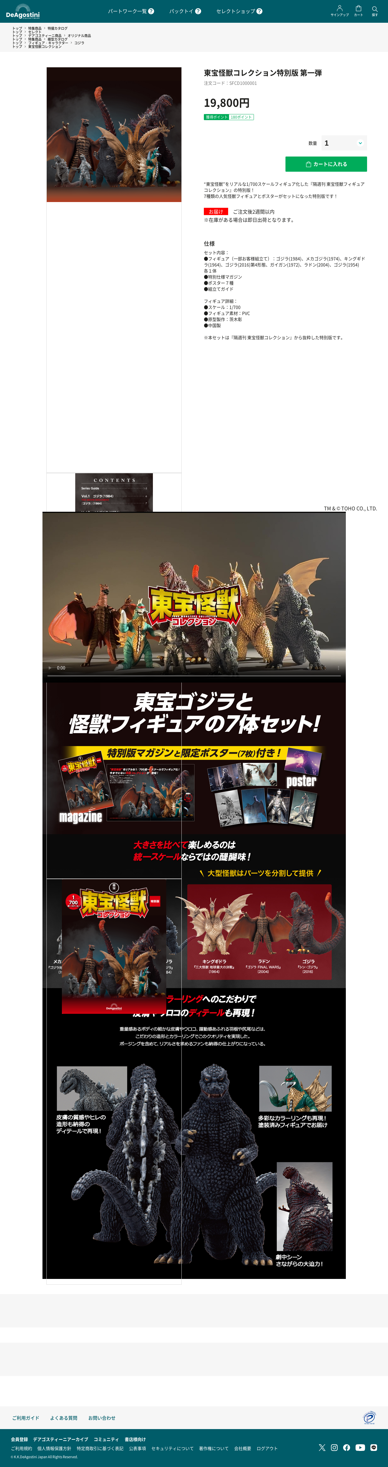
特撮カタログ (58, 28)
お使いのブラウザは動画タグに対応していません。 (194, 597)
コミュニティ (106, 1439)
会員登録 (19, 1439)
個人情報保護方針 (54, 1448)
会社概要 (242, 1448)
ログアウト (267, 1448)
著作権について (214, 1448)
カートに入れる (330, 163)
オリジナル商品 (79, 35)
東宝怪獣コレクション (45, 46)
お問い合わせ (102, 1418)
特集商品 (35, 28)
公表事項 (137, 1448)
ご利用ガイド (25, 1418)
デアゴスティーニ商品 (45, 35)
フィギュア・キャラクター (48, 43)
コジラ (79, 43)
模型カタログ (58, 39)
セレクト (35, 32)
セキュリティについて (172, 1448)
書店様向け (135, 1439)
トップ (17, 28)
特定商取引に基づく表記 (100, 1448)
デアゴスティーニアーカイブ (60, 1439)
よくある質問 (63, 1418)
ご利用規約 (21, 1448)
